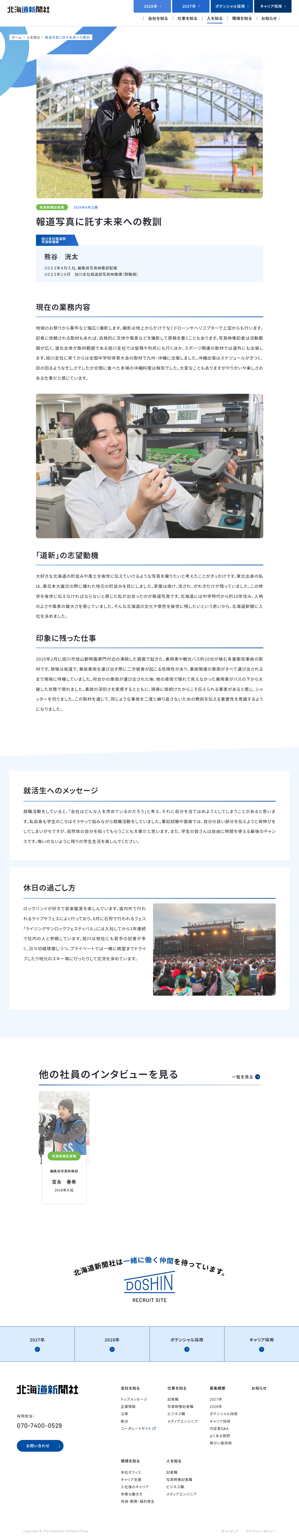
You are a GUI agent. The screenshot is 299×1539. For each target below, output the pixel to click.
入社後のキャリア (135, 1486)
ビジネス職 (176, 1413)
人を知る (215, 18)
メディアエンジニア (182, 1421)
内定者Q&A (219, 1428)
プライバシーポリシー (260, 1531)
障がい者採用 (221, 1442)
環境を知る (242, 18)
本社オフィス (131, 1472)
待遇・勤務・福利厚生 (138, 1501)
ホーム (17, 37)
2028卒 (216, 1406)
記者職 (173, 1399)
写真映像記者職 (180, 1406)
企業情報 (128, 1406)
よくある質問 (220, 1435)
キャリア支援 (131, 1479)
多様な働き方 (132, 1493)
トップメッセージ (134, 1399)
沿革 (124, 1413)
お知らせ (269, 18)
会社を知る (158, 18)
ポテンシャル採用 (224, 1413)
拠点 (124, 1421)
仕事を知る (188, 18)
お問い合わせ (38, 1445)
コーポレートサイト (136, 1428)
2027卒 (216, 1399)
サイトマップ (229, 1531)
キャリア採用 (220, 1421)
